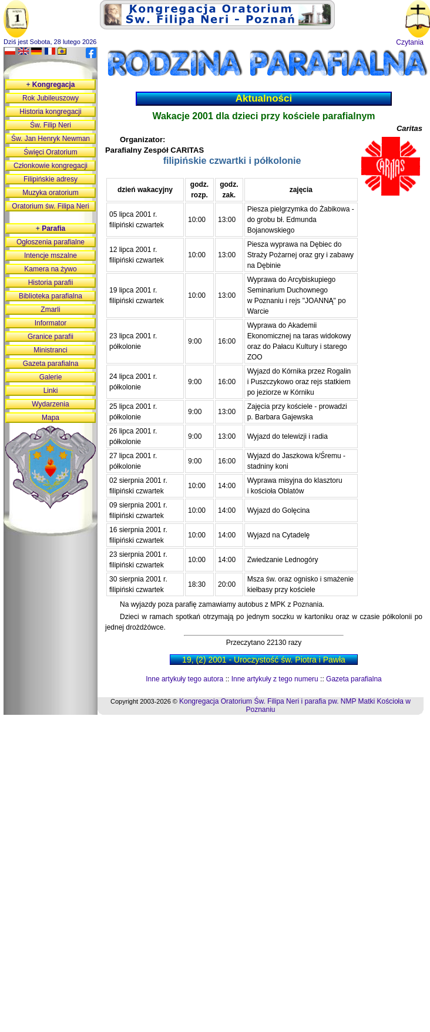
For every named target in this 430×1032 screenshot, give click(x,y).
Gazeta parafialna (354, 679)
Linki (50, 390)
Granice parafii (50, 336)
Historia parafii (50, 282)
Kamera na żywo (50, 269)
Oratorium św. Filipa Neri (50, 206)
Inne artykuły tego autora (184, 679)
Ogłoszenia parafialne (50, 242)
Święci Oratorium (50, 152)
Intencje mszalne (50, 255)
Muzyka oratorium (50, 193)
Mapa (50, 418)
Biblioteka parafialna (50, 296)
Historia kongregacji (50, 111)
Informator (51, 323)
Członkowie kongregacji (51, 166)
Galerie (50, 377)
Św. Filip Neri (50, 125)
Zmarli (50, 309)
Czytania (410, 42)
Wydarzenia (50, 404)
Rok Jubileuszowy (50, 98)
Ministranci (50, 350)
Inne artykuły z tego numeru (274, 679)
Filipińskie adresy (50, 179)
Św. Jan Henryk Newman (50, 139)
